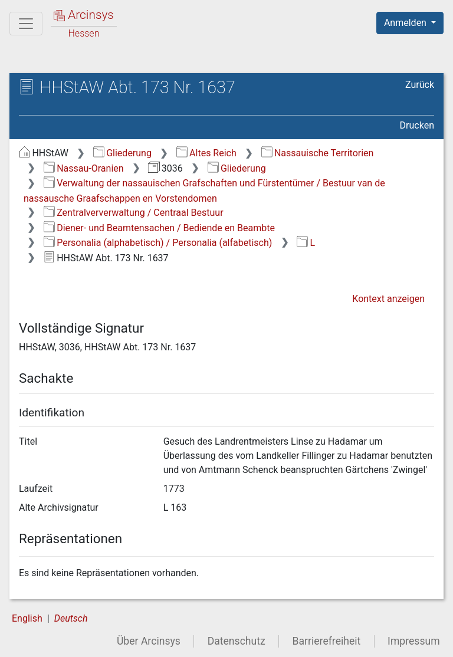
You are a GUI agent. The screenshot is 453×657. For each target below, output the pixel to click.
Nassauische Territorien (317, 153)
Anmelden (406, 22)
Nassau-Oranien (84, 168)
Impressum (414, 641)
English (27, 618)
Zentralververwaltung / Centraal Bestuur (134, 212)
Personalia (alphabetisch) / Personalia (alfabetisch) (158, 242)
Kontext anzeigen (388, 298)
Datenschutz (236, 641)
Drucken (417, 125)
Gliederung (122, 153)
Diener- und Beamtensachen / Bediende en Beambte (159, 228)
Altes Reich (206, 153)
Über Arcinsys (148, 641)
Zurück (419, 84)
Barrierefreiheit (327, 641)
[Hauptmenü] (25, 23)
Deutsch (71, 618)
